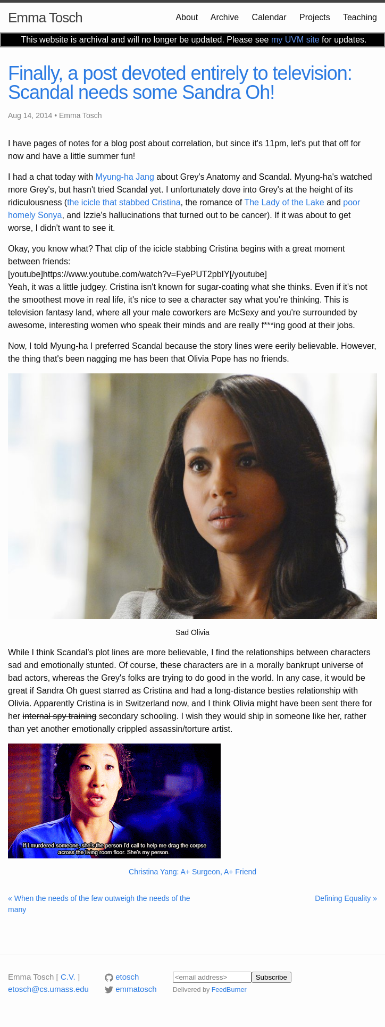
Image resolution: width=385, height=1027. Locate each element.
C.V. (68, 976)
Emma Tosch (45, 18)
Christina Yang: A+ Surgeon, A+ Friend (192, 871)
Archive (225, 17)
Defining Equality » (346, 898)
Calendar (269, 17)
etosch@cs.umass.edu (48, 988)
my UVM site (295, 39)
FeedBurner (229, 989)
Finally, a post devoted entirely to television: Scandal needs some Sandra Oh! (180, 82)
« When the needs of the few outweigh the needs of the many (99, 904)
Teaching (360, 17)
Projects (314, 17)
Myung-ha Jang (125, 176)
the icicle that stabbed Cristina (123, 202)
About (186, 17)
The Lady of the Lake (284, 202)
